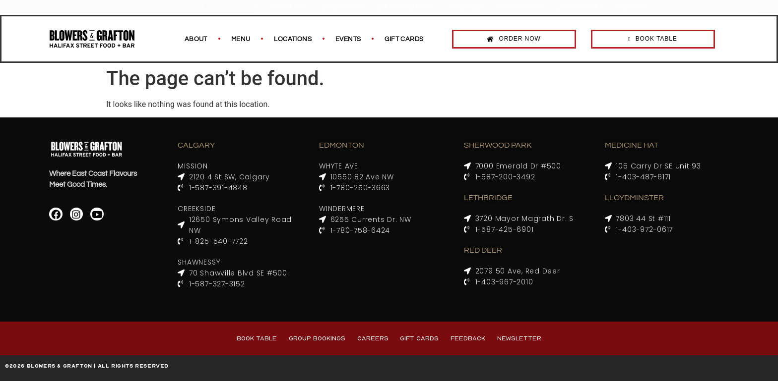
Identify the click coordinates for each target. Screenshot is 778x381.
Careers (373, 338)
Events (348, 39)
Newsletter (519, 338)
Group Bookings (317, 338)
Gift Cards (404, 39)
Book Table (257, 338)
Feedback (468, 338)
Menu (241, 39)
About (196, 39)
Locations (293, 39)
